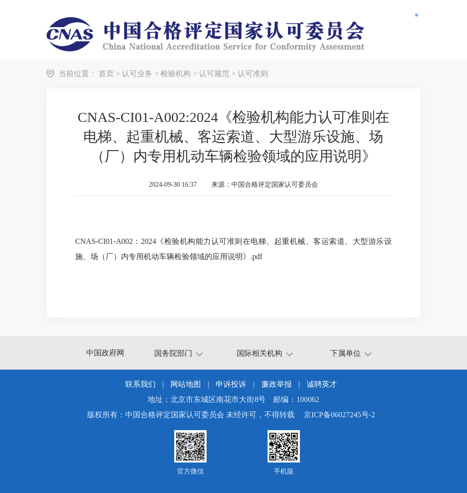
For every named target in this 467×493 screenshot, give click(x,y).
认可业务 (137, 74)
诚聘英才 (322, 384)
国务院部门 (178, 353)
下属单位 (350, 353)
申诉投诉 (231, 384)
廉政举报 (276, 384)
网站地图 (185, 384)
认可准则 (253, 74)
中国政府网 (105, 353)
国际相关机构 (265, 353)
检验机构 (175, 74)
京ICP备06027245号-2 (339, 415)
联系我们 (140, 384)
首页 (106, 74)
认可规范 (214, 74)
